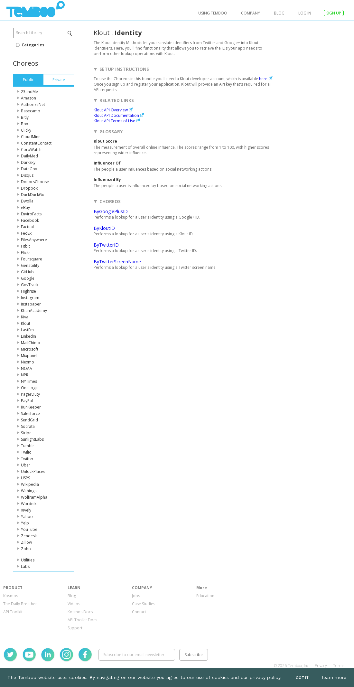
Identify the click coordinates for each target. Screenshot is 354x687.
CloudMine (31, 136)
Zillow (26, 542)
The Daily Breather (20, 604)
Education (205, 595)
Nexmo (27, 362)
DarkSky (28, 162)
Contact (139, 612)
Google (27, 278)
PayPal (27, 400)
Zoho (26, 548)
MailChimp (30, 342)
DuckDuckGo (32, 194)
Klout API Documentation (116, 115)
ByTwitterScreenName (117, 262)
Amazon (28, 98)
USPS (25, 478)
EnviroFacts (31, 214)
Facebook (30, 220)
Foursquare (31, 259)
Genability (30, 265)
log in (304, 13)
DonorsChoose (35, 181)
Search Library (29, 32)
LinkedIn (28, 336)
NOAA (26, 368)
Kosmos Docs (80, 612)
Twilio (26, 452)
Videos (74, 604)
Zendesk (29, 536)
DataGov (29, 169)
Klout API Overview (111, 110)
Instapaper (31, 304)
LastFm (27, 330)
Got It (302, 678)
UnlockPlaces (33, 471)
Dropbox (29, 188)
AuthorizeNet (33, 104)
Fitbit (25, 246)
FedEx (26, 233)
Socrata (28, 426)
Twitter (27, 458)
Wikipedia (30, 484)
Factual (27, 227)
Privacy (321, 665)
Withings (28, 491)
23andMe (29, 91)
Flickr (25, 252)
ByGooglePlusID (111, 211)
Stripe (26, 433)
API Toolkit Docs (82, 620)
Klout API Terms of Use (114, 121)
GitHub (27, 272)
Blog (279, 13)
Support (75, 628)
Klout (25, 323)
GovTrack (29, 284)
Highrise (28, 291)
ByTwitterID (106, 245)
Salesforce (30, 413)
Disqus (27, 175)
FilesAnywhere (34, 239)
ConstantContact (36, 143)
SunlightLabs (32, 439)
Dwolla (27, 201)
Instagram (30, 297)
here (263, 78)
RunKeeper (31, 407)
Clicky (26, 130)
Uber (25, 465)
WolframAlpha (34, 497)
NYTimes (29, 381)
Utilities (27, 560)
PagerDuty (30, 394)
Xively (26, 510)
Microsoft (29, 349)
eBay (25, 207)
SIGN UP (333, 13)
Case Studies (143, 604)
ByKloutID (104, 228)
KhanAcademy (34, 310)
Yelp (25, 523)
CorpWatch (31, 149)
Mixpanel (29, 355)
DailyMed (29, 156)
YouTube (29, 529)
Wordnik (28, 503)
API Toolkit (13, 612)
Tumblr (27, 445)
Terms (338, 665)
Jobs (136, 595)
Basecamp (30, 111)
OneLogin (30, 388)
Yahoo (27, 516)
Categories (33, 45)
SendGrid (29, 420)
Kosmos (10, 595)
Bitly (25, 117)
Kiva (24, 317)
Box (24, 124)
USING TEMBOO (212, 13)
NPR (24, 375)
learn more (334, 677)
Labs (25, 566)
